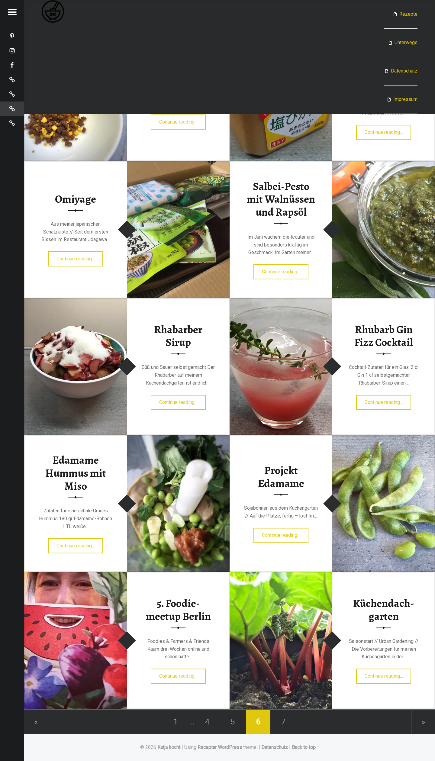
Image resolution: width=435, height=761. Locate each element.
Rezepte (408, 14)
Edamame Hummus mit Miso (75, 473)
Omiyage (75, 199)
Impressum (405, 99)
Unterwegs (406, 42)
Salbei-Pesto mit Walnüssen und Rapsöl (281, 199)
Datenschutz (404, 71)
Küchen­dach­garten (383, 610)
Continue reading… (182, 120)
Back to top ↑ (305, 747)
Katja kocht (168, 747)
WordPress (230, 747)
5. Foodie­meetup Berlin (178, 610)
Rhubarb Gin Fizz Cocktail (383, 336)
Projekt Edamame (281, 477)
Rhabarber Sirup (178, 336)
